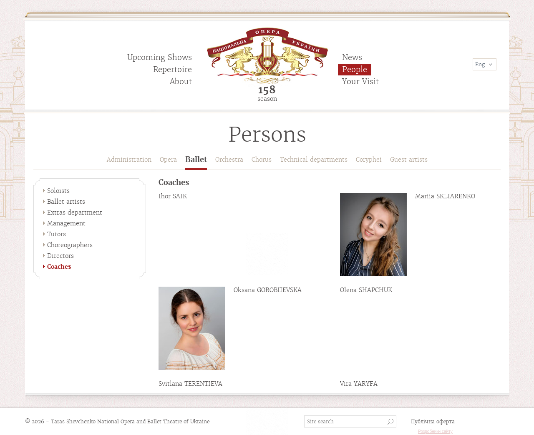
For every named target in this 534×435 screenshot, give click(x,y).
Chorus (262, 159)
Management (66, 223)
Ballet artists (66, 201)
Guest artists (409, 159)
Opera (168, 159)
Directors (60, 255)
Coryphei (369, 159)
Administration (129, 159)
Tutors (56, 234)
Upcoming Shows (159, 57)
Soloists (58, 191)
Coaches (59, 266)
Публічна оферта (433, 421)
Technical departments (314, 159)
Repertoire (172, 69)
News (352, 57)
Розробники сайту (435, 431)
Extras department (74, 212)
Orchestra (229, 159)
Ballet (196, 159)
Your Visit (360, 81)
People (354, 69)
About (181, 81)
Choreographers (70, 245)
